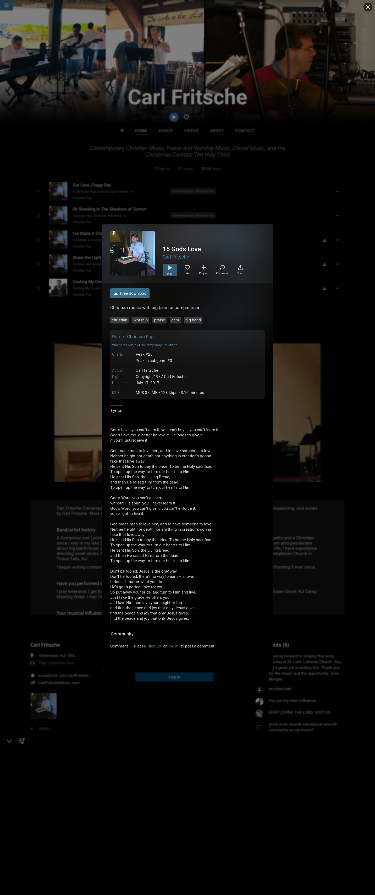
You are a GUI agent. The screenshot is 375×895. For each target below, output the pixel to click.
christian (119, 320)
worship (141, 320)
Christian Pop (140, 336)
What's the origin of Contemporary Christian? (144, 345)
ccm (175, 320)
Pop (116, 336)
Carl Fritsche (176, 257)
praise (159, 320)
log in (173, 646)
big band (193, 320)
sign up (154, 646)
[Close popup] (367, 7)
